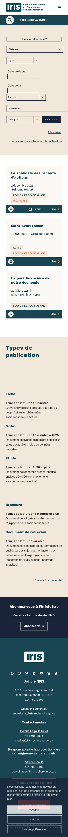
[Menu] (60, 8)
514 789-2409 (34, 699)
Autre (17, 248)
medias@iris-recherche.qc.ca (34, 740)
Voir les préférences (34, 829)
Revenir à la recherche (48, 580)
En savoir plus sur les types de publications (37, 141)
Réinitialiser (54, 132)
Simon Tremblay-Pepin (25, 294)
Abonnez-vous (34, 626)
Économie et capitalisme (29, 195)
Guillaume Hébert (22, 189)
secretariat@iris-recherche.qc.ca (34, 713)
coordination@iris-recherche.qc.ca (34, 771)
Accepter (34, 809)
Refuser (34, 819)
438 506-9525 (34, 735)
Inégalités (20, 201)
